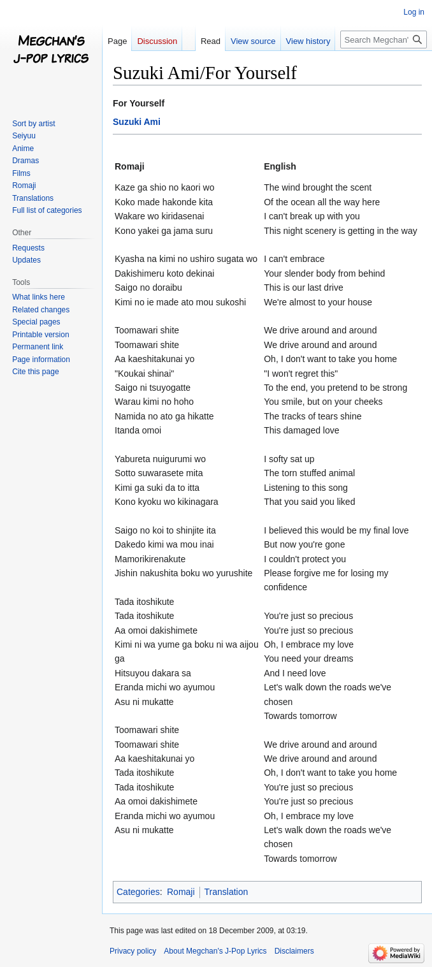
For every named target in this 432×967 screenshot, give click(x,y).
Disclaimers (294, 951)
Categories (138, 892)
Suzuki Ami (137, 122)
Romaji (181, 892)
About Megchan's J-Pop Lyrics (215, 951)
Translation (226, 892)
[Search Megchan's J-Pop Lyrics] (383, 39)
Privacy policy (133, 951)
